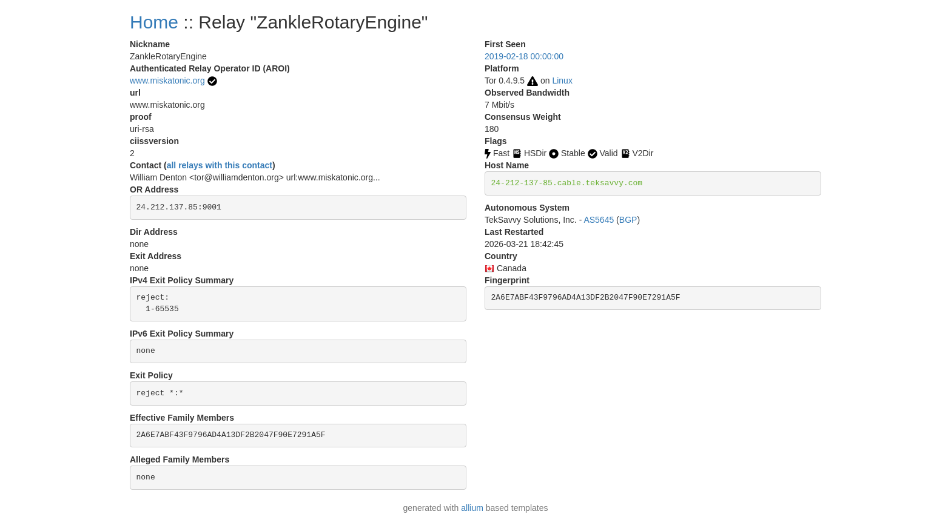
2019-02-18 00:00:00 (524, 56)
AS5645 (598, 220)
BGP (628, 220)
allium (472, 508)
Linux (562, 80)
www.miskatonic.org (167, 80)
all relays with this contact (219, 165)
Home (154, 22)
